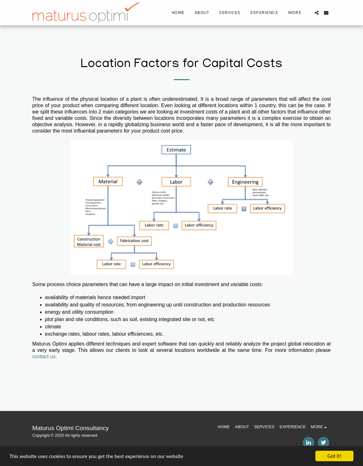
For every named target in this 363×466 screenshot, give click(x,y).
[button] (316, 12)
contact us (44, 356)
